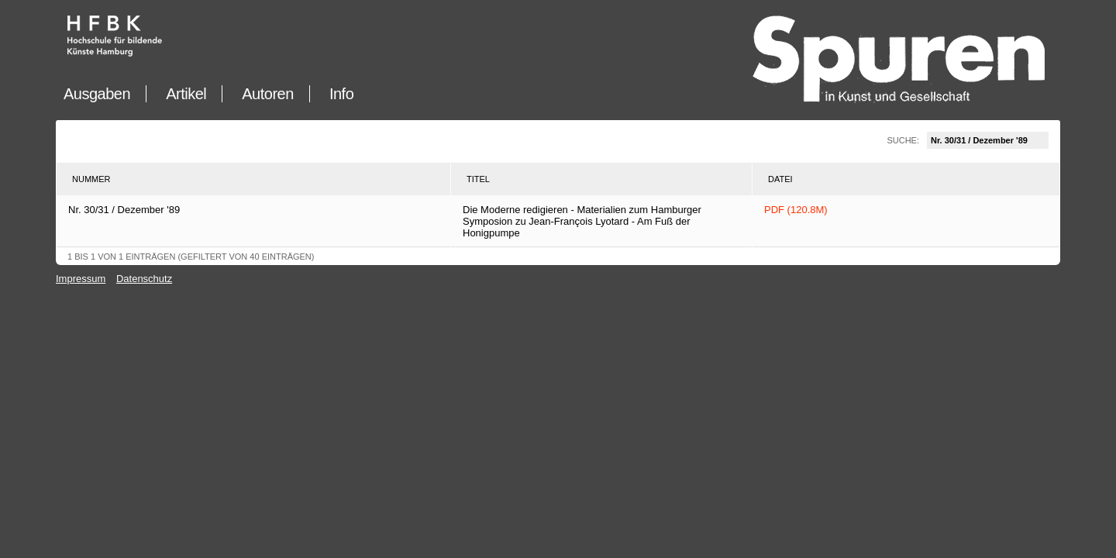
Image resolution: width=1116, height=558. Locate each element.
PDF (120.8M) (796, 209)
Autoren (268, 93)
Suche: (968, 140)
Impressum (80, 278)
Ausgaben (97, 93)
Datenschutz (144, 278)
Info (341, 93)
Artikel (186, 93)
